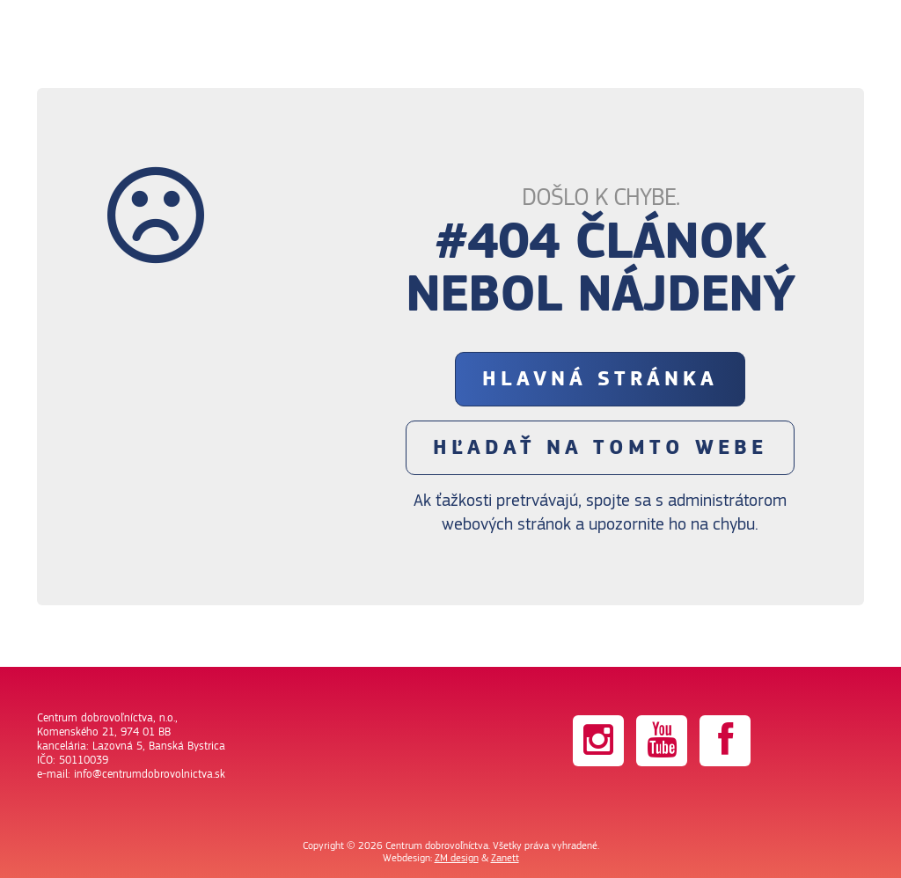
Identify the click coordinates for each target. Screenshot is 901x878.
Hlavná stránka (600, 379)
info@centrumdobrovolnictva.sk (149, 774)
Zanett (505, 858)
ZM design (457, 858)
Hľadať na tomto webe (600, 448)
